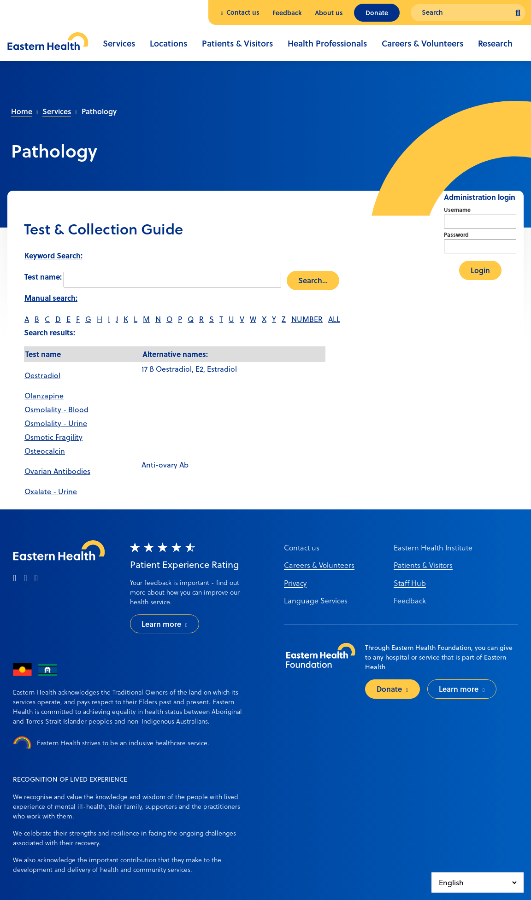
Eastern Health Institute (433, 547)
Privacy (295, 583)
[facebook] (14, 578)
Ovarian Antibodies (57, 471)
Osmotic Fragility (53, 437)
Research (495, 43)
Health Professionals (327, 43)
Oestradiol (42, 375)
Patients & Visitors (237, 43)
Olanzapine (44, 396)
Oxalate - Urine (50, 491)
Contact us (243, 12)
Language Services (316, 600)
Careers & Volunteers (422, 43)
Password (456, 234)
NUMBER (307, 319)
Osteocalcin (44, 451)
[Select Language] (477, 882)
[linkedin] (36, 578)
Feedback (287, 13)
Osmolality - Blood (56, 409)
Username (457, 209)
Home (21, 111)
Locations (168, 43)
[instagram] (25, 578)
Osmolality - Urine (55, 423)
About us (329, 13)
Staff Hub (410, 583)
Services (119, 43)
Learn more (161, 624)
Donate (377, 13)
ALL (334, 319)
